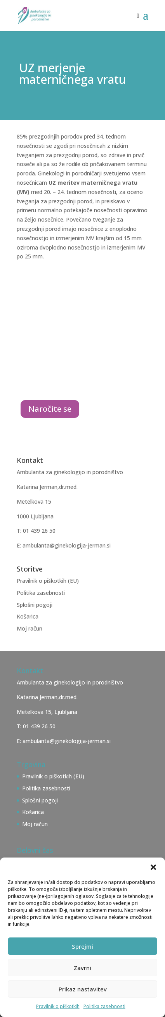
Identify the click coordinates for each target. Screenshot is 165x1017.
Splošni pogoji (34, 604)
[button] (153, 867)
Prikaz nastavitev (83, 989)
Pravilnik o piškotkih (58, 1006)
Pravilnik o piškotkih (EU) (48, 580)
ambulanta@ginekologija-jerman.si (67, 741)
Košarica (27, 616)
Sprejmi (82, 946)
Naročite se (49, 409)
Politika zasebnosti (104, 1006)
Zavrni (82, 968)
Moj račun (29, 628)
